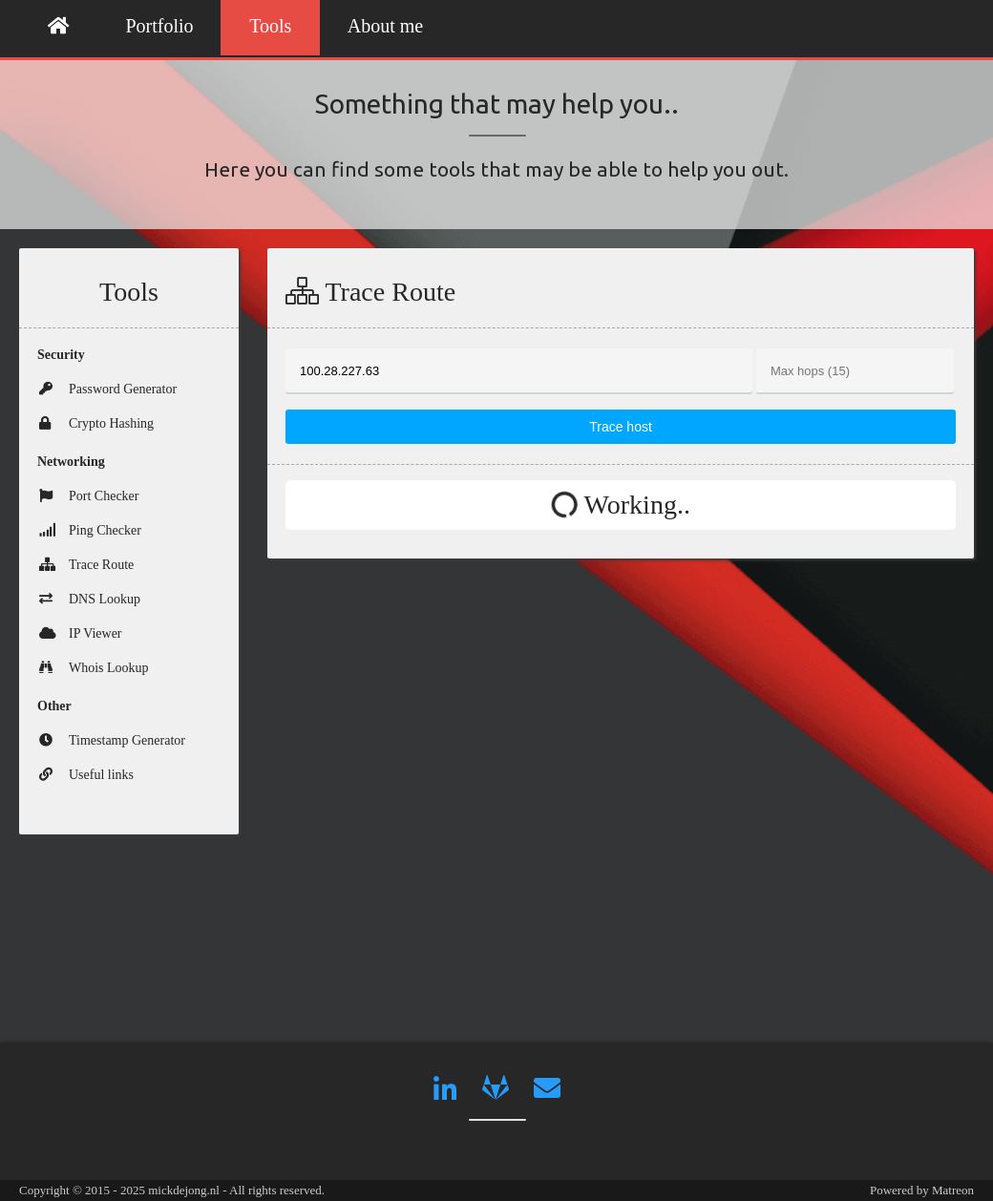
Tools (270, 25)
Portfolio (160, 25)
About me (385, 25)
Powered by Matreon (922, 1190)
